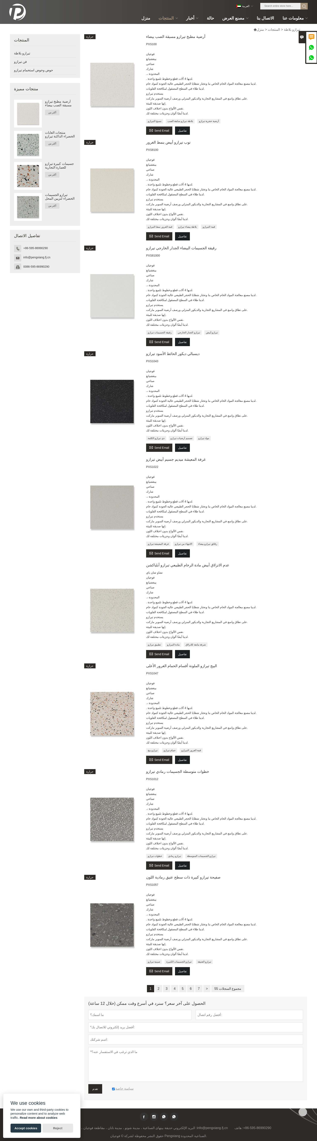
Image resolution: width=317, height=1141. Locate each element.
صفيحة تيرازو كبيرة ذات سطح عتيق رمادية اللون (183, 877)
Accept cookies (25, 1128)
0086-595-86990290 (36, 266)
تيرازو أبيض (212, 332)
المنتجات (274, 29)
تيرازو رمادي (174, 856)
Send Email (159, 130)
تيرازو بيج (152, 750)
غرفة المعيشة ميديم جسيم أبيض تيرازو (176, 459)
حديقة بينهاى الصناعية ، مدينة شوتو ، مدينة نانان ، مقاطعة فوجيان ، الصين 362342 (116, 1128)
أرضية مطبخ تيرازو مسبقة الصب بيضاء (58, 103)
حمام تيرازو (169, 750)
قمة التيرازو (209, 226)
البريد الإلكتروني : (185, 1128)
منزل (258, 29)
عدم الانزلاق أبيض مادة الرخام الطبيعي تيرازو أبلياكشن (187, 565)
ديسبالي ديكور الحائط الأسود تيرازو (173, 354)
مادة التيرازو (173, 644)
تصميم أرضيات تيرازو (181, 438)
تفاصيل (182, 130)
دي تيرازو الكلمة (156, 438)
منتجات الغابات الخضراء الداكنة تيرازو (60, 134)
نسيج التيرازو (154, 121)
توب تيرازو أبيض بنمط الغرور (168, 142)
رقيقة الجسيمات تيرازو (160, 332)
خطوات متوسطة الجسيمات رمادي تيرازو (177, 772)
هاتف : (238, 1128)
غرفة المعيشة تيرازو (158, 543)
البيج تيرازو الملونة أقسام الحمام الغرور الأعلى (181, 666)
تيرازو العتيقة (204, 961)
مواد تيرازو (203, 438)
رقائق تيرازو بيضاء (207, 543)
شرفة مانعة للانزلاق (196, 644)
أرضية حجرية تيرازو (209, 121)
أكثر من (52, 112)
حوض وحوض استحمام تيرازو (33, 70)
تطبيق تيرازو (154, 644)
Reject (57, 1128)
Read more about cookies (39, 1117)
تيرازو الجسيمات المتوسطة (201, 856)
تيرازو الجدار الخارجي (189, 332)
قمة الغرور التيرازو (191, 750)
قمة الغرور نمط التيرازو (160, 226)
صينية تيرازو (154, 961)
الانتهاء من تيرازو (183, 543)
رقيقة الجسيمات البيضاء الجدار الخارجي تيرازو (181, 248)
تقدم (95, 1089)
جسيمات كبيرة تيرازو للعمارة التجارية (59, 165)
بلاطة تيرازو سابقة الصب (180, 121)
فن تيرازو (20, 61)
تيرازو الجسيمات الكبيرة (179, 961)
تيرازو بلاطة (22, 53)
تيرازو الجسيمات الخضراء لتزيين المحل (60, 196)
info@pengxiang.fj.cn (36, 257)
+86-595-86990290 (35, 248)
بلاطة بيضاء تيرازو (187, 226)
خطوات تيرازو (155, 856)
